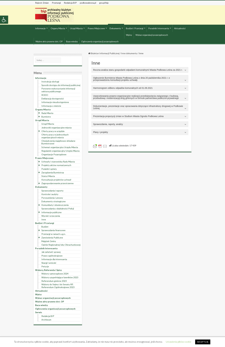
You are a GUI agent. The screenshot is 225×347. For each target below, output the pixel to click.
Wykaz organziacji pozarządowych (151, 35)
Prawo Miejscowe (96, 28)
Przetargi (56, 2)
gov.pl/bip (104, 2)
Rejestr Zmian (42, 2)
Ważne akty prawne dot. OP (49, 41)
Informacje (40, 28)
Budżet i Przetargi (134, 28)
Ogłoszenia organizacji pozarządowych (100, 41)
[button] (4, 20)
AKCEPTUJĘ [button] (202, 342)
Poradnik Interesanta (158, 28)
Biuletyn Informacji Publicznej (103, 53)
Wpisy (129, 35)
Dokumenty (115, 28)
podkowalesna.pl (88, 2)
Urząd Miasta (76, 28)
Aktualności (179, 28)
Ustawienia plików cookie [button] (178, 341)
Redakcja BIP (70, 2)
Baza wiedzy (72, 41)
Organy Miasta (58, 28)
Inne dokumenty (129, 53)
